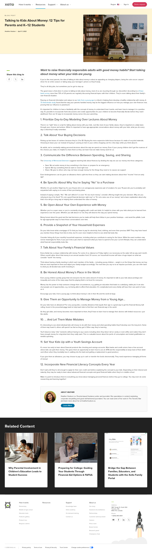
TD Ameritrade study (48, 103)
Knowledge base (71, 506)
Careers (91, 520)
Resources (40, 4)
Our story (92, 506)
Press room (93, 523)
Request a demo (24, 523)
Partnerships (93, 513)
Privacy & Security (51, 547)
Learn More (67, 406)
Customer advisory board (97, 517)
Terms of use (38, 547)
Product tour (23, 520)
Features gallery (24, 517)
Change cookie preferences (82, 547)
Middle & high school (26, 510)
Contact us (69, 517)
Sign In (126, 4)
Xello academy (70, 510)
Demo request (139, 4)
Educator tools (23, 513)
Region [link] (113, 4)
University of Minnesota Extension (56, 161)
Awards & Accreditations (97, 510)
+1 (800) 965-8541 (117, 516)
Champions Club (94, 534)
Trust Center (64, 547)
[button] (116, 4)
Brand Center (93, 527)
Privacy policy (26, 547)
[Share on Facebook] (9, 79)
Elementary (22, 506)
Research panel (94, 530)
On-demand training (72, 513)
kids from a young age (86, 100)
